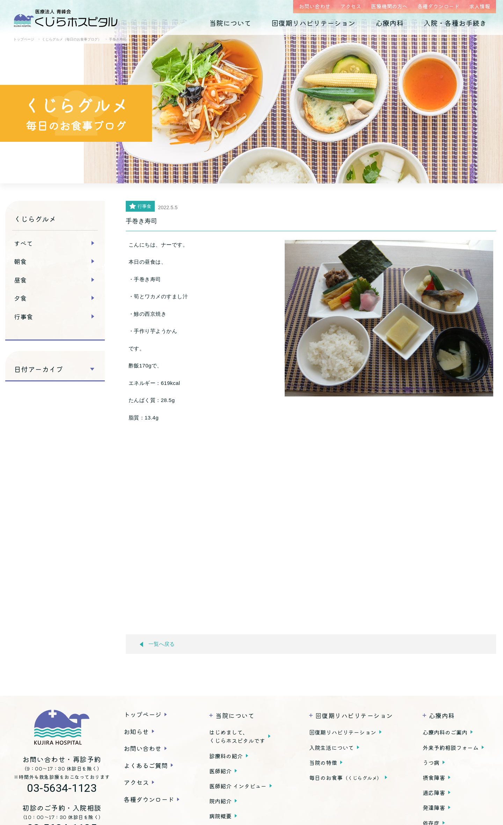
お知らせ (136, 731)
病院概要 (220, 816)
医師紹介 (220, 771)
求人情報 (479, 6)
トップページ (142, 714)
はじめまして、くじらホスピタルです (237, 736)
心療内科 (389, 23)
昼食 (20, 279)
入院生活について (331, 747)
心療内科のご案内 (445, 732)
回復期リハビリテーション (313, 23)
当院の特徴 (323, 762)
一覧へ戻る (157, 644)
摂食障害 (434, 777)
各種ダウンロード (438, 6)
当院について (230, 23)
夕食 (20, 297)
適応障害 (434, 792)
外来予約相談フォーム (451, 747)
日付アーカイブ (38, 369)
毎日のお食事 (345, 777)
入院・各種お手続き (455, 23)
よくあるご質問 (146, 765)
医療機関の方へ (389, 6)
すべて (23, 243)
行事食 (23, 316)
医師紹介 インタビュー (238, 786)
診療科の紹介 (226, 756)
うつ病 (431, 762)
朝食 (20, 261)
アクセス (350, 6)
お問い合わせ (314, 6)
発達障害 (434, 807)
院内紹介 (220, 801)
